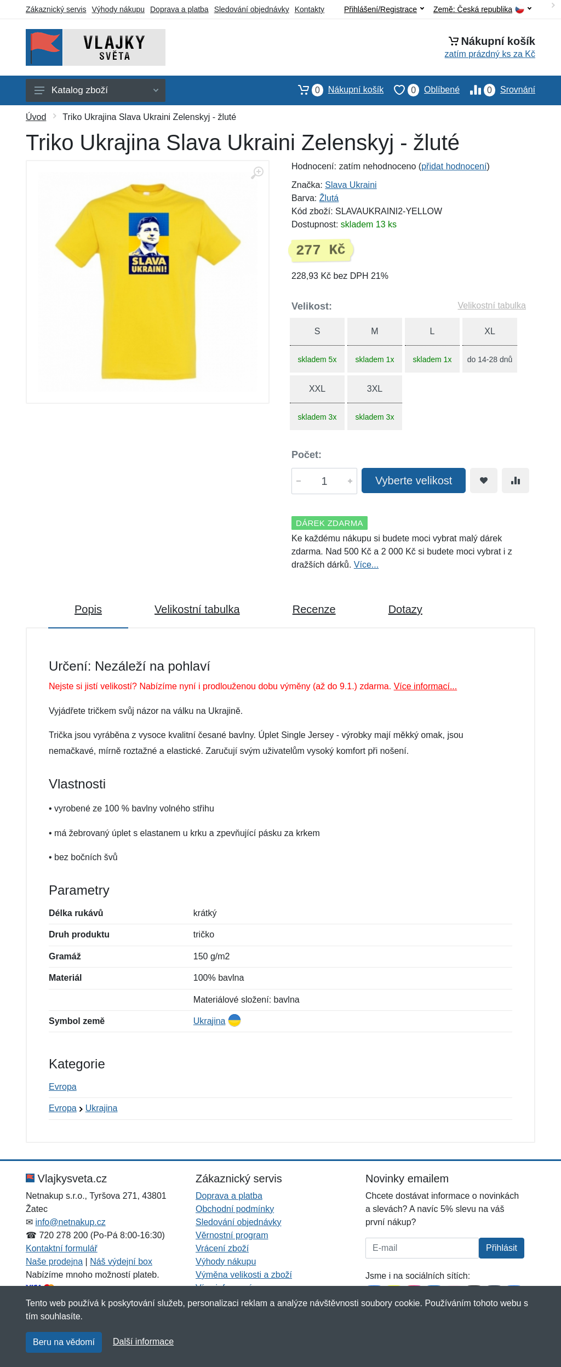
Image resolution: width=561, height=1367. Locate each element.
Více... (366, 564)
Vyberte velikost (413, 480)
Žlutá (329, 198)
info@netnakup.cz (70, 1222)
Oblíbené (421, 89)
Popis (88, 609)
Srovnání (497, 89)
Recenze (314, 609)
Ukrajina (209, 1021)
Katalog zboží (96, 90)
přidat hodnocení (453, 166)
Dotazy (405, 609)
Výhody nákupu (118, 9)
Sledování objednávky (251, 9)
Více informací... (425, 686)
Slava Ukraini (350, 185)
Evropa (63, 1086)
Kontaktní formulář (62, 1248)
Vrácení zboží (222, 1248)
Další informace (143, 1341)
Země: (482, 9)
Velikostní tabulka (491, 305)
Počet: (306, 454)
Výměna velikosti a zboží (244, 1274)
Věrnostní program (232, 1235)
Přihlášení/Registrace (384, 9)
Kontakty (309, 9)
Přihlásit (501, 1247)
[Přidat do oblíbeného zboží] (483, 480)
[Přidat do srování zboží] (515, 480)
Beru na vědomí (64, 1342)
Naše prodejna (54, 1261)
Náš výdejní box (121, 1261)
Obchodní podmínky (235, 1209)
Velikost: (311, 306)
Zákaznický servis (56, 9)
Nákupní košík (335, 89)
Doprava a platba (179, 9)
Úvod (36, 117)
